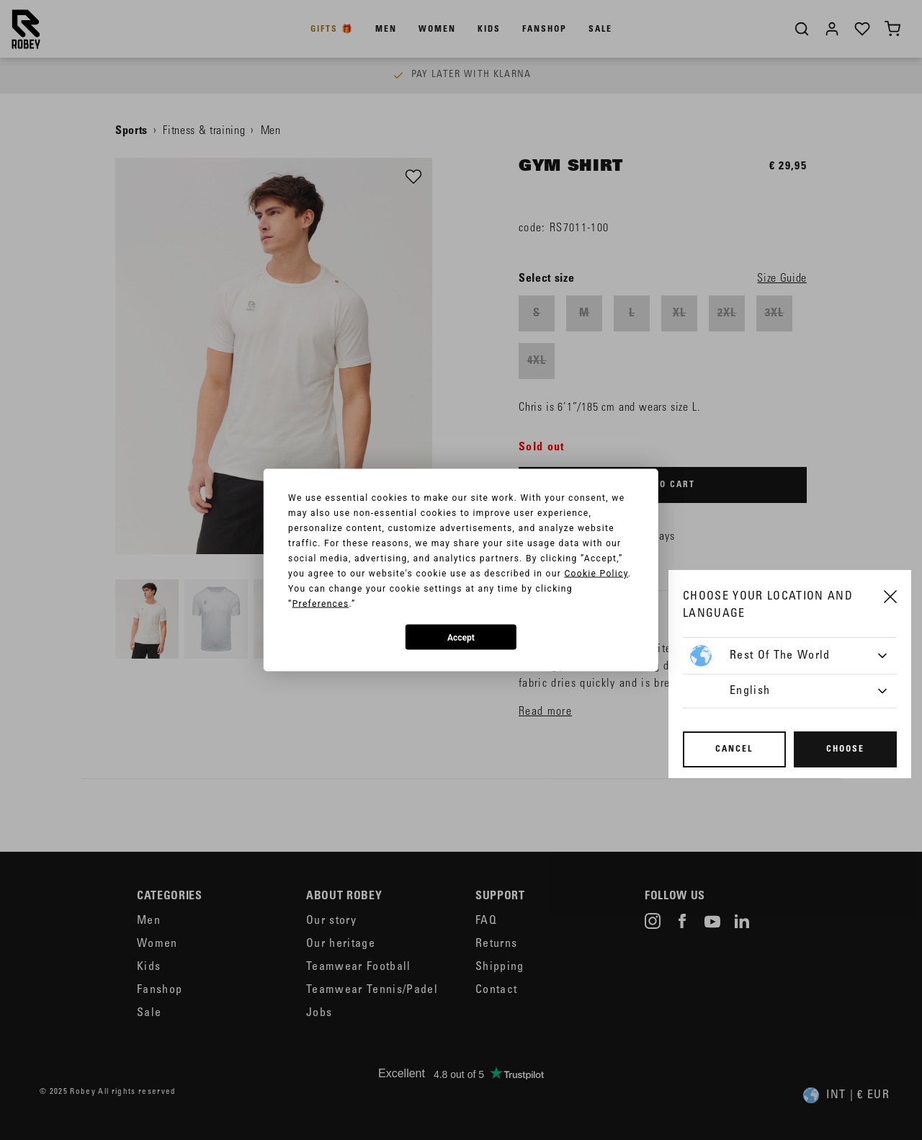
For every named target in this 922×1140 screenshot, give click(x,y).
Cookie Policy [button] (596, 574)
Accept (461, 637)
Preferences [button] (320, 604)
